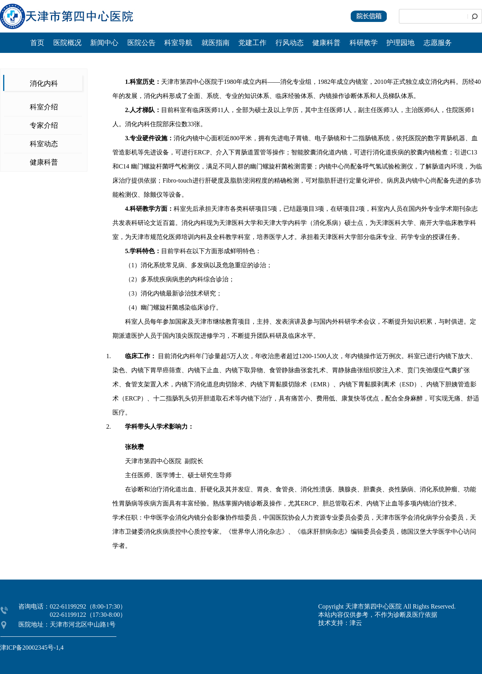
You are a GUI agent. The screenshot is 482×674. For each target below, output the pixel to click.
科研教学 (364, 43)
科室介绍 (44, 107)
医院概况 (67, 43)
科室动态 (44, 144)
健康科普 (326, 43)
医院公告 (142, 43)
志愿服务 (438, 43)
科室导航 (178, 43)
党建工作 (252, 43)
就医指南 (215, 43)
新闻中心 (105, 43)
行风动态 (289, 43)
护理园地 (400, 43)
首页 (37, 43)
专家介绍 (44, 125)
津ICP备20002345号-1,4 (31, 647)
